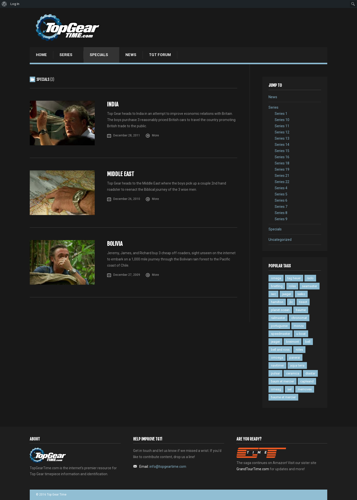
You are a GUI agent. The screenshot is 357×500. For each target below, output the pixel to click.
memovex (305, 389)
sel (289, 389)
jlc (291, 302)
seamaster (309, 286)
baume (301, 310)
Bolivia (114, 243)
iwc (273, 294)
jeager (275, 342)
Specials (99, 55)
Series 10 (282, 120)
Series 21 (282, 176)
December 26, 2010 (126, 199)
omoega (277, 357)
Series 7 (281, 207)
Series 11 (282, 126)
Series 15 (282, 151)
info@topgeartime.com (167, 467)
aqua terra (297, 365)
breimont (292, 342)
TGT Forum (160, 55)
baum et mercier (282, 381)
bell (307, 342)
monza (299, 326)
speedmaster (280, 334)
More (155, 135)
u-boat (301, 334)
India (112, 104)
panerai (294, 357)
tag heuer (294, 278)
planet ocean (280, 310)
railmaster (278, 318)
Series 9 (281, 219)
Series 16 (282, 157)
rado (310, 278)
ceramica (292, 373)
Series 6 (281, 200)
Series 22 (282, 182)
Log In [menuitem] (14, 4)
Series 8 (281, 213)
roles (299, 349)
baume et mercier (283, 397)
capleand (307, 381)
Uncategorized (280, 240)
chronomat (299, 318)
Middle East (120, 174)
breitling (277, 286)
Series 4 (281, 188)
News (130, 55)
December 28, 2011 (126, 135)
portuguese (279, 326)
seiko (301, 294)
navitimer (277, 365)
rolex (292, 286)
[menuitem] (4, 4)
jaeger (286, 294)
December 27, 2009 (126, 275)
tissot (303, 302)
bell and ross (280, 349)
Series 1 (281, 114)
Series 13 (282, 138)
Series (66, 55)
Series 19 (282, 169)
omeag (276, 389)
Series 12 (282, 132)
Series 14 (282, 145)
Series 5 (281, 194)
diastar (310, 373)
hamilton (277, 302)
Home (41, 55)
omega (276, 278)
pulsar (275, 373)
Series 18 (282, 163)
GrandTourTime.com (253, 469)
